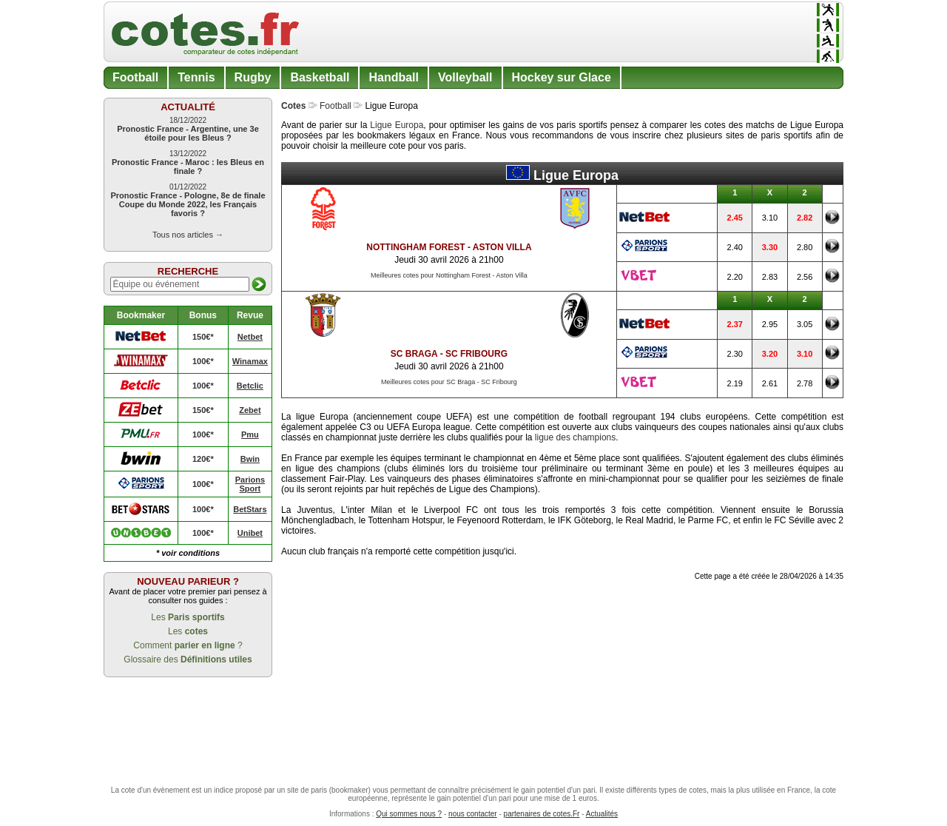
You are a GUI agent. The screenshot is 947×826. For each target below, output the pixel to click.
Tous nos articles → (187, 234)
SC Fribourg (476, 354)
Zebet (249, 410)
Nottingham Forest (415, 247)
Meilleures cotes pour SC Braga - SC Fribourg (449, 382)
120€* (203, 458)
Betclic (250, 385)
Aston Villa (502, 247)
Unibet (250, 532)
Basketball (319, 77)
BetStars (249, 509)
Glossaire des (188, 659)
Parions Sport (250, 484)
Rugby (253, 77)
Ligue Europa (396, 125)
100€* (203, 361)
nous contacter (472, 814)
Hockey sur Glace (561, 77)
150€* (203, 336)
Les (187, 617)
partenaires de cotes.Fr (542, 814)
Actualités (602, 814)
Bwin (250, 458)
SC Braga (414, 354)
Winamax (250, 361)
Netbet (250, 336)
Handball (393, 77)
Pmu (250, 434)
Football (135, 77)
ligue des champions (575, 437)
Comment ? (187, 645)
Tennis (196, 77)
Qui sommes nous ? (409, 814)
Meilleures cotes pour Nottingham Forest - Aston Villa (449, 275)
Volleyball (465, 77)
